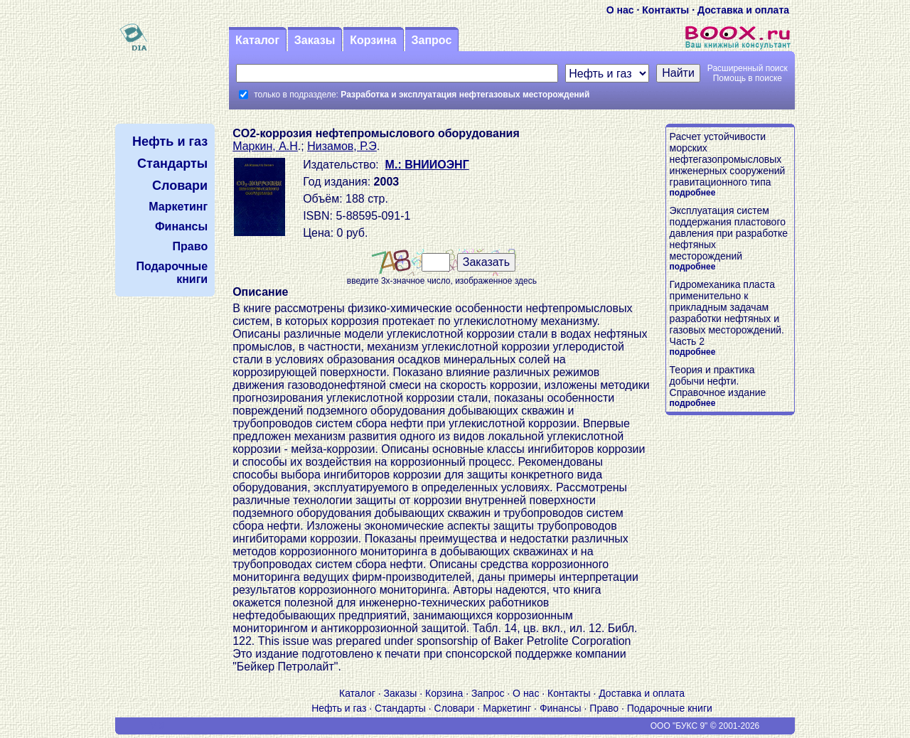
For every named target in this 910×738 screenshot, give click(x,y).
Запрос (431, 40)
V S (157, 726)
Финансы (561, 708)
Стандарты (400, 708)
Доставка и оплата (743, 10)
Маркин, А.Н (265, 146)
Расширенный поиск (747, 68)
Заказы (315, 40)
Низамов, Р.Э (342, 146)
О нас (620, 10)
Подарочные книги (669, 708)
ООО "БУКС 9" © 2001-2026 (705, 726)
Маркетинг (507, 708)
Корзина (373, 40)
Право (604, 708)
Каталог (257, 40)
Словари (454, 708)
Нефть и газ (338, 708)
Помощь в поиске (747, 78)
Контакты (665, 10)
